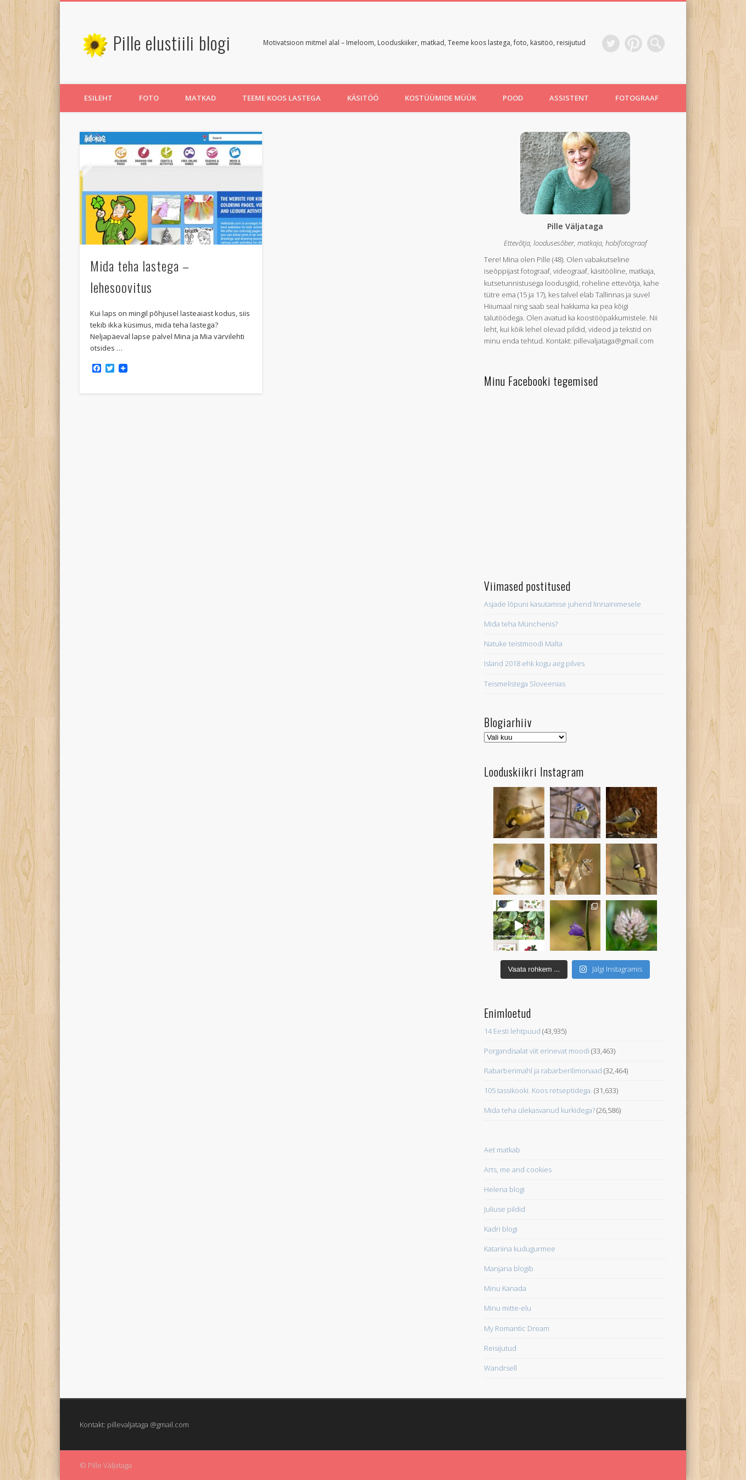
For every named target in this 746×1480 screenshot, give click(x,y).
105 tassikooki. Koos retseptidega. (538, 1090)
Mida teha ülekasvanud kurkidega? (539, 1110)
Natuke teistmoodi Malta (523, 643)
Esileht (98, 98)
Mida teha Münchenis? (521, 624)
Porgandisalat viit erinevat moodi (536, 1051)
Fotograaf (637, 98)
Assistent (569, 98)
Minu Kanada (505, 1288)
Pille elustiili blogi (172, 43)
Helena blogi (504, 1189)
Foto (149, 98)
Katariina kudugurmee (519, 1249)
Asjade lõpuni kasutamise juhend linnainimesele (562, 604)
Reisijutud (500, 1348)
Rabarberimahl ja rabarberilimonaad (543, 1071)
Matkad (200, 98)
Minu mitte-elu (507, 1308)
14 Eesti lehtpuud (512, 1031)
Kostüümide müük (440, 98)
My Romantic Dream (516, 1328)
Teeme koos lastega (281, 98)
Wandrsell (500, 1368)
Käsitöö (362, 98)
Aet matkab (502, 1150)
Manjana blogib (508, 1268)
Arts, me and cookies (518, 1169)
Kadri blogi (500, 1229)
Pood (513, 98)
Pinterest (633, 43)
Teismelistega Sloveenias (524, 684)
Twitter (611, 43)
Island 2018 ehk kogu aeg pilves (534, 663)
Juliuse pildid (504, 1209)
